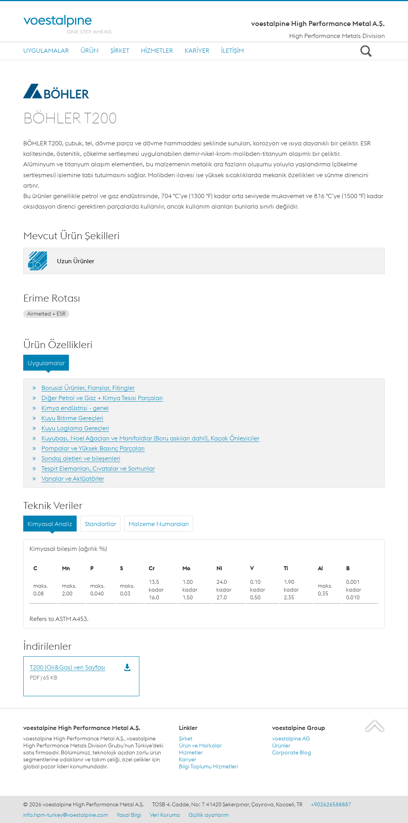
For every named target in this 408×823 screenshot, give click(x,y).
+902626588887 (331, 804)
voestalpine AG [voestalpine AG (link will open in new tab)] (291, 738)
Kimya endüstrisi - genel (75, 408)
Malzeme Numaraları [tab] (159, 524)
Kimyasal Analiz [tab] (49, 524)
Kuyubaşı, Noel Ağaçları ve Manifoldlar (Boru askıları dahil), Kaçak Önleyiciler (150, 438)
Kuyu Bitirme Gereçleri (72, 418)
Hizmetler (157, 50)
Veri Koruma (165, 814)
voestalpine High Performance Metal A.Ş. (318, 24)
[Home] (74, 24)
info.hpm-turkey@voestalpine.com (65, 814)
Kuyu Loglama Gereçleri (75, 428)
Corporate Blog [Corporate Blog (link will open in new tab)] (291, 752)
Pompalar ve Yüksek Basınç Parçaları (93, 448)
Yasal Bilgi (129, 814)
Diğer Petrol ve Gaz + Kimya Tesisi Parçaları (102, 398)
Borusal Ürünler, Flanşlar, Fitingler (88, 388)
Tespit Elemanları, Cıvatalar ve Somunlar (98, 468)
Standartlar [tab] (100, 524)
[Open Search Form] (364, 50)
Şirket (119, 50)
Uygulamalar (46, 50)
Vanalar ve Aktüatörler (72, 478)
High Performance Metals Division (337, 36)
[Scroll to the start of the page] (375, 725)
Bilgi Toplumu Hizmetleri (208, 766)
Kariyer (197, 50)
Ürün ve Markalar (200, 745)
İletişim (232, 50)
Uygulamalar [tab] (46, 363)
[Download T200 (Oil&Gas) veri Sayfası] (67, 672)
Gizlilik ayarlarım (209, 814)
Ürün (90, 50)
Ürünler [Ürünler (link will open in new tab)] (281, 745)
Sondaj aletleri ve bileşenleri (80, 458)
